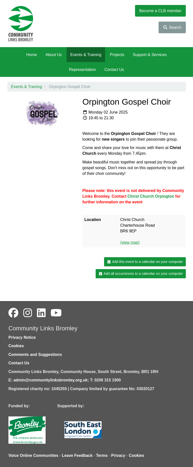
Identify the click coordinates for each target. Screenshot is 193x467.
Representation (82, 69)
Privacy (118, 455)
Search (172, 27)
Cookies (16, 346)
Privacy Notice (22, 337)
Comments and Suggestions (35, 354)
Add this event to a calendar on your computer (145, 262)
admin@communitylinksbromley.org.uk (50, 380)
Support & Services (150, 55)
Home (31, 55)
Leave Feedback (77, 455)
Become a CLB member (160, 11)
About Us (53, 55)
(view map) (129, 242)
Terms (102, 455)
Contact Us (114, 69)
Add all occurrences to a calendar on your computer (140, 274)
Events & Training (85, 55)
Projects (117, 55)
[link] (151, 196)
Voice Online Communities (33, 455)
